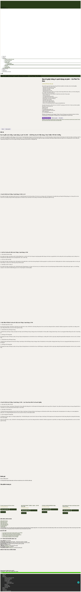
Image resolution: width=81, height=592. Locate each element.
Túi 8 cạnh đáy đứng (8, 60)
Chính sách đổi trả (3, 522)
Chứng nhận (4, 70)
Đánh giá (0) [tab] (8, 128)
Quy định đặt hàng (3, 525)
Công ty (3, 57)
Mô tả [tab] (3, 128)
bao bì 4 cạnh (64, 119)
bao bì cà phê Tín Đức (76, 119)
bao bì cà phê (69, 119)
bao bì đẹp (44, 120)
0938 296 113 (11, 547)
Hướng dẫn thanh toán (4, 524)
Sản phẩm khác (7, 67)
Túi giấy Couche (7, 61)
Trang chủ (4, 56)
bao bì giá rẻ (48, 120)
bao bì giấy (53, 120)
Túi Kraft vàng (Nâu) (10, 64)
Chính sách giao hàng (4, 523)
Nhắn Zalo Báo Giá (4, 509)
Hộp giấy (6, 65)
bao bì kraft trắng (58, 120)
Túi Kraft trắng (9, 63)
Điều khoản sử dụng (4, 521)
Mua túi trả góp (5, 68)
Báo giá (3, 69)
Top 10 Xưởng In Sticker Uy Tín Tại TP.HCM (10, 536)
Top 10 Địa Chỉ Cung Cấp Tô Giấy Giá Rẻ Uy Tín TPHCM (12, 532)
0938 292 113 (7, 545)
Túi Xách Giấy (7, 66)
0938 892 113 (8, 546)
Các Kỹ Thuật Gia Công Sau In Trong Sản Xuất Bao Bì (11, 534)
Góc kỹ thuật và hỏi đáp (6, 71)
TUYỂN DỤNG (2, 526)
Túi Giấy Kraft (7, 62)
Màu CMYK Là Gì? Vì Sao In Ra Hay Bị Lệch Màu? (11, 533)
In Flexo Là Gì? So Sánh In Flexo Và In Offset (10, 535)
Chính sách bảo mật (3, 520)
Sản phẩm (4, 58)
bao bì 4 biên (59, 119)
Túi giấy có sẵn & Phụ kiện (9, 59)
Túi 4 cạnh (48, 119)
